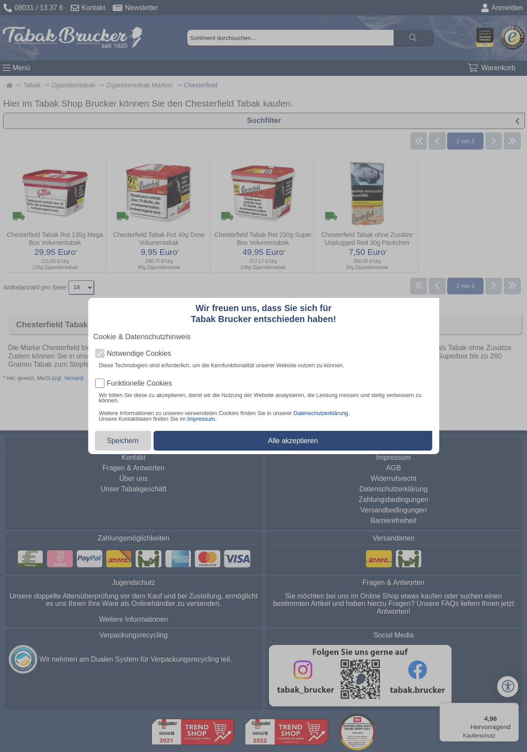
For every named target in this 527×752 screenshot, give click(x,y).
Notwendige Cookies (139, 353)
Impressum (201, 418)
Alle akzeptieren (293, 440)
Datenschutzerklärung (321, 413)
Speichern (123, 440)
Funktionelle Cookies (139, 383)
